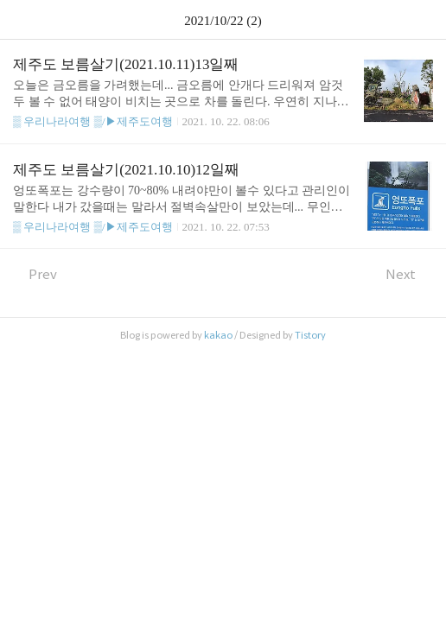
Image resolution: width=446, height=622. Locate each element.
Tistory (310, 335)
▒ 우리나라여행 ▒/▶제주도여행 (93, 121)
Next (409, 274)
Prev (35, 274)
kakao (218, 335)
